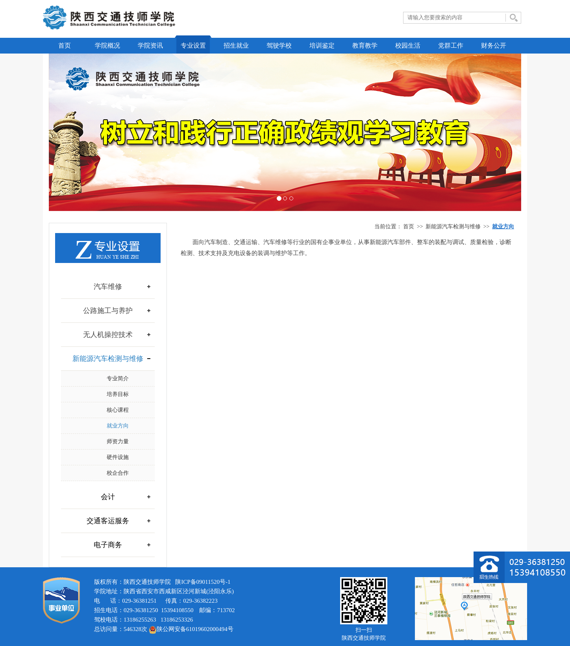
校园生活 (407, 45)
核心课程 (118, 410)
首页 (64, 45)
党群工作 (450, 45)
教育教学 (365, 45)
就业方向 (118, 426)
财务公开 (493, 45)
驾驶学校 (279, 45)
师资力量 (118, 441)
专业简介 (118, 378)
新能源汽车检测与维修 (453, 227)
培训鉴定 (322, 45)
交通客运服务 (108, 521)
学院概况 (107, 45)
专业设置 (193, 45)
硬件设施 (118, 457)
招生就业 (236, 45)
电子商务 (108, 545)
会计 (108, 497)
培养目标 (118, 394)
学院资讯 (150, 45)
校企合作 (118, 473)
